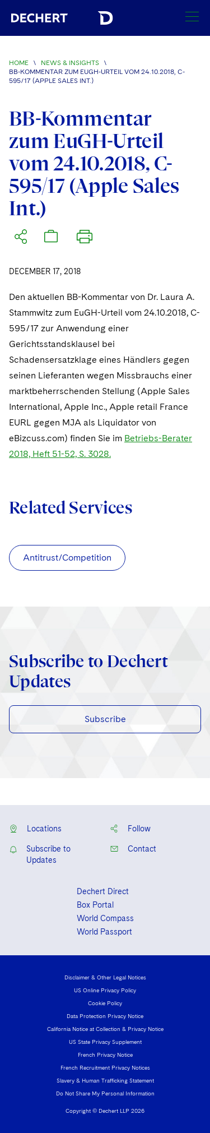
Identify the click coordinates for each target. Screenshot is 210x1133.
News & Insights (70, 63)
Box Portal (95, 904)
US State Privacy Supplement (105, 1041)
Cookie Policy (105, 1003)
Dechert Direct (103, 891)
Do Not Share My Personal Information (105, 1093)
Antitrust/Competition (67, 557)
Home (19, 63)
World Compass (105, 918)
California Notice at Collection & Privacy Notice (105, 1028)
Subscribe (105, 719)
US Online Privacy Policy (105, 990)
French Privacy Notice (105, 1054)
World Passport (104, 931)
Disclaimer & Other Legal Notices (105, 977)
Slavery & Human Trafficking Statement (105, 1080)
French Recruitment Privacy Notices (105, 1067)
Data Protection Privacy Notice (105, 1015)
